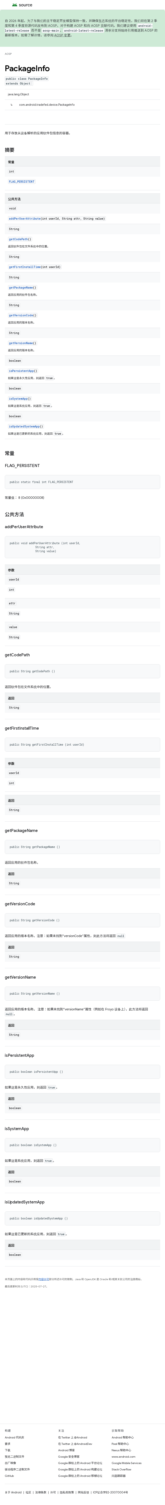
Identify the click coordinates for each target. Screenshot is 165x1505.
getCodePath (18, 239)
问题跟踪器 (119, 1476)
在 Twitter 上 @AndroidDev (75, 1444)
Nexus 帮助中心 (121, 1450)
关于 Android (13, 1492)
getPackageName (21, 287)
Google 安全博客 (69, 1456)
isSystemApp (18, 398)
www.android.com (123, 1456)
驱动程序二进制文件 (17, 1469)
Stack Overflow (121, 1469)
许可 (53, 1492)
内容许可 (44, 1279)
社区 (28, 1492)
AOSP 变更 (62, 35)
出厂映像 (10, 1463)
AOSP (8, 54)
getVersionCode (21, 315)
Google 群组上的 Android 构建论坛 (80, 1469)
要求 (7, 1444)
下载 (7, 1450)
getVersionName (21, 343)
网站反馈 (83, 1492)
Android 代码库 (14, 1437)
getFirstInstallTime (25, 267)
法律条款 (40, 1492)
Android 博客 (66, 1450)
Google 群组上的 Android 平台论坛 (80, 1463)
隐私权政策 (67, 1492)
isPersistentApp (21, 371)
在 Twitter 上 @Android (72, 1437)
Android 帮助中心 (123, 1437)
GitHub (9, 1476)
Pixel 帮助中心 (120, 1444)
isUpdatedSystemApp (24, 426)
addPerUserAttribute (25, 218)
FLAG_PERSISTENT (22, 181)
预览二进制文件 (14, 1456)
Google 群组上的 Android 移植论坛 (80, 1476)
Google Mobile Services (126, 1463)
